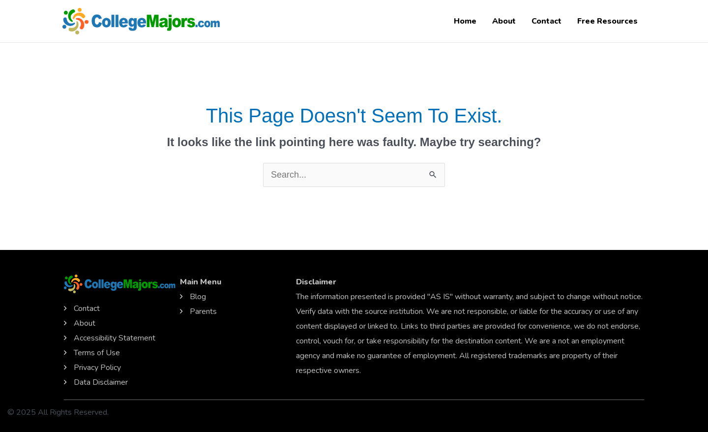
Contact (546, 21)
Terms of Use (97, 352)
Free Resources (607, 21)
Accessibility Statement (114, 338)
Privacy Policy (97, 367)
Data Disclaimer (101, 382)
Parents (203, 311)
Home (465, 21)
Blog (198, 296)
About (504, 21)
